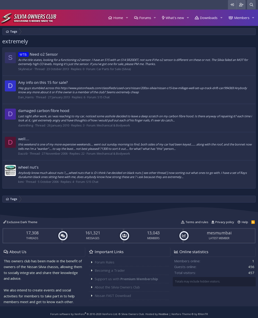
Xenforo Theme (189, 314)
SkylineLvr (25, 69)
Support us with (126, 279)
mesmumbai (219, 233)
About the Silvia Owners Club (117, 287)
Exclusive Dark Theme (20, 222)
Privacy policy (224, 222)
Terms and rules (197, 222)
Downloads (209, 17)
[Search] (251, 4)
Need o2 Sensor (38, 54)
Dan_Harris (26, 97)
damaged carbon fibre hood (43, 110)
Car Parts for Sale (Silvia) (113, 69)
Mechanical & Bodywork (113, 125)
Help (245, 222)
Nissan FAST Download (113, 295)
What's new (175, 17)
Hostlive (163, 314)
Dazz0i (23, 153)
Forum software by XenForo (84, 314)
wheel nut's (28, 167)
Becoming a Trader (110, 270)
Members (241, 17)
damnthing (25, 125)
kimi (21, 182)
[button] (126, 18)
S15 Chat (103, 97)
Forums (145, 17)
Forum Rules (104, 262)
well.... (23, 138)
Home (118, 17)
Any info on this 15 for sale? (43, 82)
